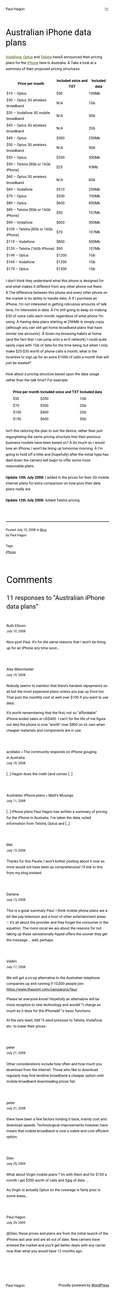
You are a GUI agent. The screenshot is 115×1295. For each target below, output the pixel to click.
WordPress (100, 1285)
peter (10, 1047)
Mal (9, 845)
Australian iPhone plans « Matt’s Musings (39, 795)
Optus (28, 57)
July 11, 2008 (15, 801)
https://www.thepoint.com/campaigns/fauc (41, 989)
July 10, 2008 (15, 631)
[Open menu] (106, 9)
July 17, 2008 (15, 967)
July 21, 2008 (15, 1053)
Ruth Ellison (16, 626)
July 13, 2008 (15, 850)
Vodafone (14, 57)
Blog (43, 530)
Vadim (11, 961)
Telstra (46, 57)
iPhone (33, 63)
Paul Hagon (15, 9)
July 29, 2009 (15, 1164)
